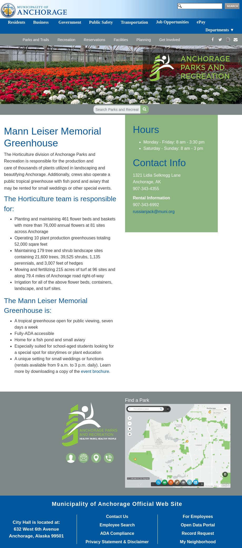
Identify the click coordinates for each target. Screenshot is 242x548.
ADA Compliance (117, 533)
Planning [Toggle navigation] (143, 40)
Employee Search (117, 525)
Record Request (198, 533)
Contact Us (117, 517)
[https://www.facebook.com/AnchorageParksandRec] (212, 39)
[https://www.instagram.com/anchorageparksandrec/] (228, 39)
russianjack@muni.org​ (154, 211)
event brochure (95, 371)
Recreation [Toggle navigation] (66, 40)
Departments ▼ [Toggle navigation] (219, 30)
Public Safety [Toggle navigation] (101, 22)
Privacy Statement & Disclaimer (117, 542)
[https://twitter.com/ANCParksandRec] (220, 39)
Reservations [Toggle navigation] (94, 40)
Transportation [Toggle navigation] (134, 22)
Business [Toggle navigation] (41, 22)
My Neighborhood (198, 542)
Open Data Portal (198, 525)
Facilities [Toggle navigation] (121, 40)
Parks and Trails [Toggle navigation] (36, 40)
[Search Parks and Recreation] (117, 109)
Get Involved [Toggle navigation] (169, 40)
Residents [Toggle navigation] (16, 22)
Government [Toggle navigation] (69, 22)
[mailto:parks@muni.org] (235, 39)
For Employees (198, 517)
